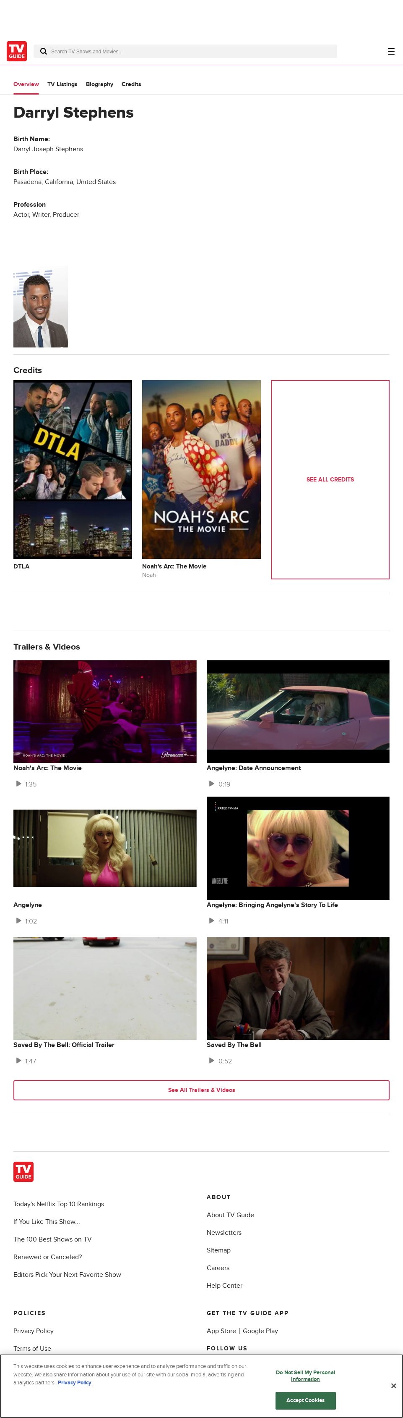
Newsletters (224, 1233)
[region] (201, 1386)
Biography (99, 84)
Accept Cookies (305, 1400)
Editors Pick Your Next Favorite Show (67, 1275)
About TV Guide (230, 1215)
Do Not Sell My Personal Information (305, 1376)
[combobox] (185, 51)
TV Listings (62, 84)
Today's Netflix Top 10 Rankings (58, 1204)
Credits (131, 84)
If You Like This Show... (46, 1222)
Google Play (260, 1331)
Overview (26, 84)
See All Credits (330, 479)
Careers (218, 1268)
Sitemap (219, 1250)
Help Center (224, 1285)
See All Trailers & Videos (201, 1090)
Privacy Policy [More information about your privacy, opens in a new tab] (74, 1382)
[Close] (394, 1386)
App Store (221, 1331)
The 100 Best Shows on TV (52, 1239)
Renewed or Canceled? (47, 1257)
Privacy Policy (33, 1331)
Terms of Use (32, 1348)
